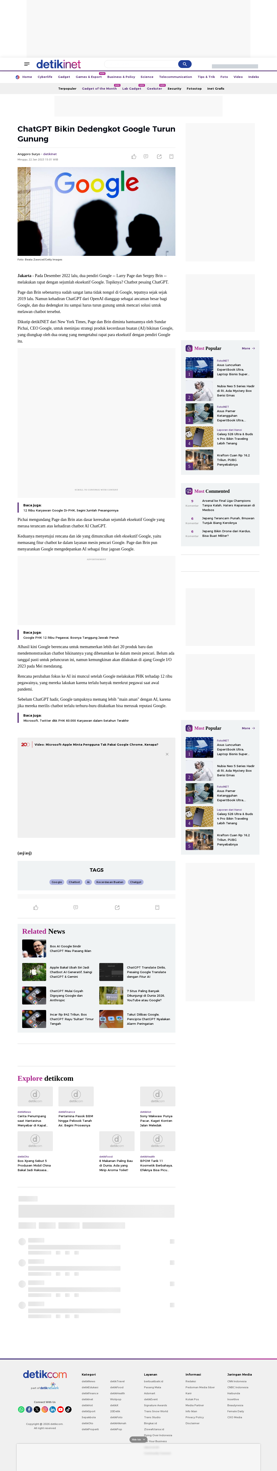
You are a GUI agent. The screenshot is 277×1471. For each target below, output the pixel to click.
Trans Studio (152, 1417)
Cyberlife (45, 77)
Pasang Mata (152, 1387)
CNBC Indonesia (237, 1387)
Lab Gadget (133, 87)
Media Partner (195, 1405)
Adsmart (149, 1393)
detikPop (116, 1429)
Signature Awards (155, 1405)
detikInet (87, 1399)
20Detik (115, 1411)
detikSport (88, 1411)
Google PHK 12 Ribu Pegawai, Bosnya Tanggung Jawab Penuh (71, 637)
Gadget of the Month (101, 87)
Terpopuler (67, 88)
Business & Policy (121, 77)
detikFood (116, 1387)
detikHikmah (118, 1423)
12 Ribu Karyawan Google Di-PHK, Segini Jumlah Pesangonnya (70, 510)
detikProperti (90, 1429)
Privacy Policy (195, 1417)
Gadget (64, 77)
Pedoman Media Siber (200, 1387)
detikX (114, 1405)
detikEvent (151, 1399)
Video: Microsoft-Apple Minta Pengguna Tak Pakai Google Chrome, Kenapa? (96, 744)
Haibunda (233, 1393)
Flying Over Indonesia (158, 1435)
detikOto (87, 1423)
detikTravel (117, 1381)
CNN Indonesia (237, 1381)
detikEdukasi (90, 1387)
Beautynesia (235, 1405)
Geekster (156, 87)
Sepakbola (89, 1417)
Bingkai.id (150, 1423)
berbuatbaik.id (153, 1381)
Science (147, 77)
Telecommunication (175, 77)
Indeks (253, 77)
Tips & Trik (206, 77)
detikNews (88, 1381)
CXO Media (234, 1417)
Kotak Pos (192, 1399)
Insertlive (233, 1399)
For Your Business (155, 1441)
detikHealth (117, 1393)
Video (238, 77)
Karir (189, 1393)
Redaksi (191, 1381)
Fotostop (194, 88)
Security (174, 88)
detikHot (87, 1405)
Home (27, 77)
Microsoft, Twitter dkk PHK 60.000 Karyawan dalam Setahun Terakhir (76, 720)
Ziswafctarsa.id (154, 1429)
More (248, 348)
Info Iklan (191, 1411)
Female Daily (235, 1411)
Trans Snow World (156, 1411)
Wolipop (115, 1399)
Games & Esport (90, 75)
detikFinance (90, 1393)
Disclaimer (192, 1423)
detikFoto (116, 1417)
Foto (224, 77)
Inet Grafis (215, 88)
